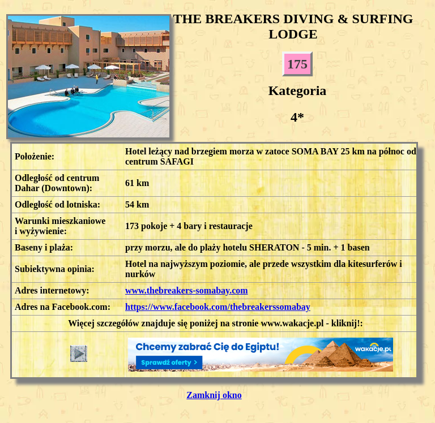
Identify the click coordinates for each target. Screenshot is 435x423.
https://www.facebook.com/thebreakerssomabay (217, 307)
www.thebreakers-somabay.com (186, 290)
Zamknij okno (213, 395)
